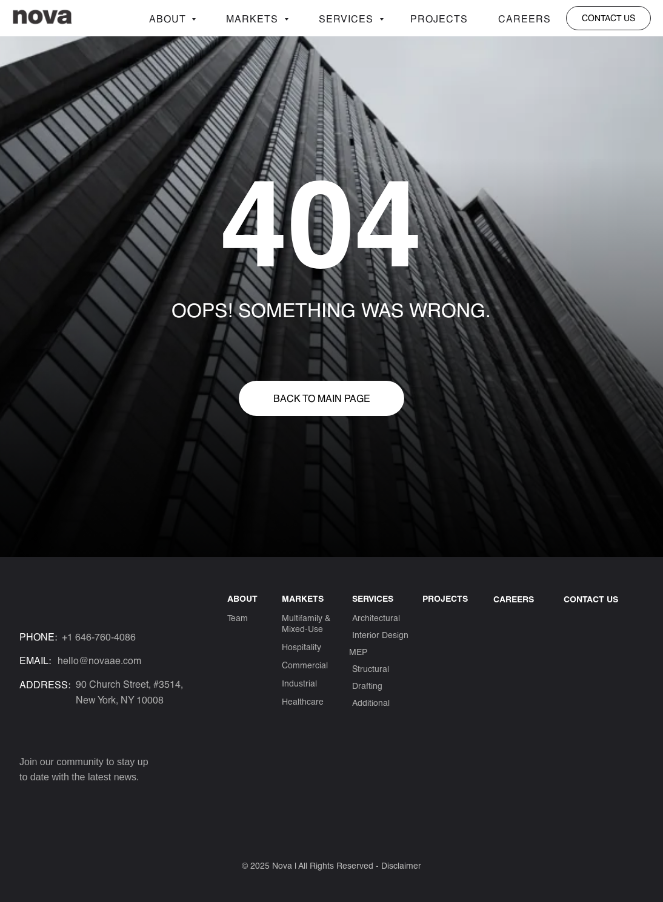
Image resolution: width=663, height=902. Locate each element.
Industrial (299, 683)
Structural (370, 668)
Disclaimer (401, 865)
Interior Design (380, 635)
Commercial (305, 665)
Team (237, 618)
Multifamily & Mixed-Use (306, 623)
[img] (28, 801)
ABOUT (242, 598)
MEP (358, 652)
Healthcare (303, 701)
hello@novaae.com (99, 660)
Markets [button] (253, 18)
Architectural (376, 618)
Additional (371, 702)
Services (347, 18)
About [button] (168, 18)
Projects (439, 18)
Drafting (367, 685)
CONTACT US (591, 599)
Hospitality (301, 647)
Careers (524, 18)
